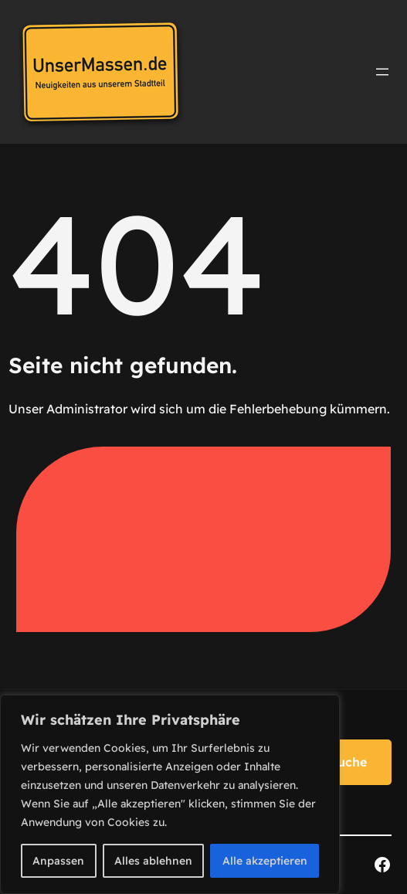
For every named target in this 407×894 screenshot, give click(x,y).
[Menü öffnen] (382, 72)
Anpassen (58, 861)
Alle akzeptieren (264, 861)
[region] (170, 794)
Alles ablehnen (153, 861)
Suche (348, 762)
